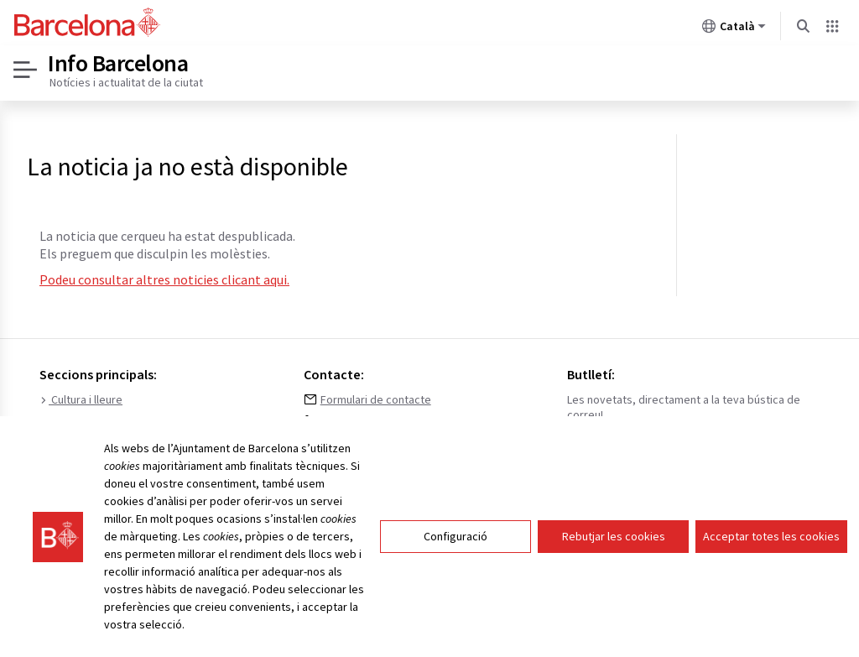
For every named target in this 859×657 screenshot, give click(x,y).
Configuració (455, 545)
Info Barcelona (118, 63)
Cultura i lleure (80, 400)
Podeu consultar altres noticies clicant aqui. (164, 279)
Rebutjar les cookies (613, 545)
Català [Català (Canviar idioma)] (734, 29)
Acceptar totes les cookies (771, 545)
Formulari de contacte (375, 400)
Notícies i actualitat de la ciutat (126, 82)
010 (329, 422)
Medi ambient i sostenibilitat (116, 422)
